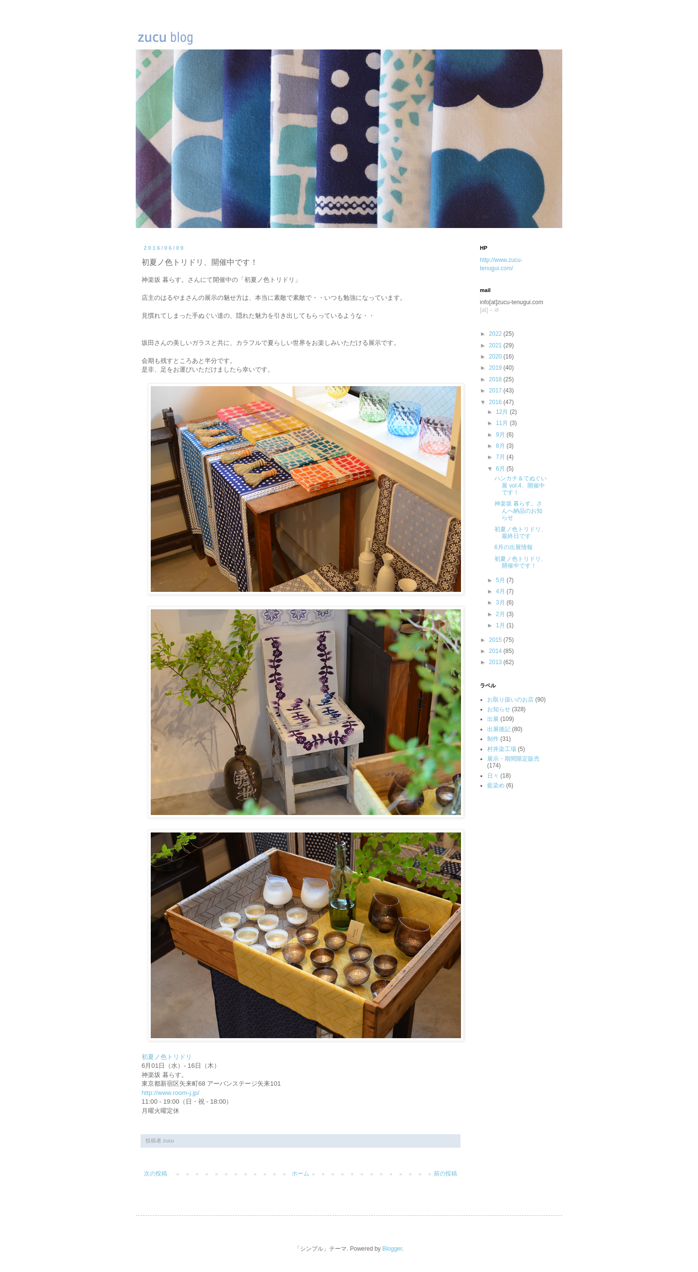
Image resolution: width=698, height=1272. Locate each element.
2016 (496, 402)
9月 (501, 434)
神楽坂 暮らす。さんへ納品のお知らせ (518, 510)
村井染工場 (501, 749)
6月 (501, 468)
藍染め (496, 785)
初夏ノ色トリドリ (167, 1056)
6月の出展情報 (513, 547)
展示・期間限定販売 (513, 758)
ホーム (300, 1173)
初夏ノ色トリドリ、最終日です (520, 532)
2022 (496, 333)
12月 (503, 411)
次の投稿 (155, 1173)
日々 (493, 775)
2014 (496, 651)
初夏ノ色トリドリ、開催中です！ (520, 562)
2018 (496, 379)
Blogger (392, 1248)
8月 (501, 445)
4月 (501, 591)
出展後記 (498, 729)
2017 (496, 390)
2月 (501, 614)
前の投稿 (445, 1173)
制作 (493, 738)
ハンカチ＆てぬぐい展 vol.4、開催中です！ (520, 485)
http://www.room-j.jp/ (170, 1092)
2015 (496, 639)
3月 (501, 602)
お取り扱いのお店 (510, 699)
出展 (493, 719)
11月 (503, 423)
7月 (501, 457)
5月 (501, 580)
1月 (501, 625)
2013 (496, 662)
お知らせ (498, 709)
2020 (496, 356)
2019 (496, 367)
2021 (496, 345)
